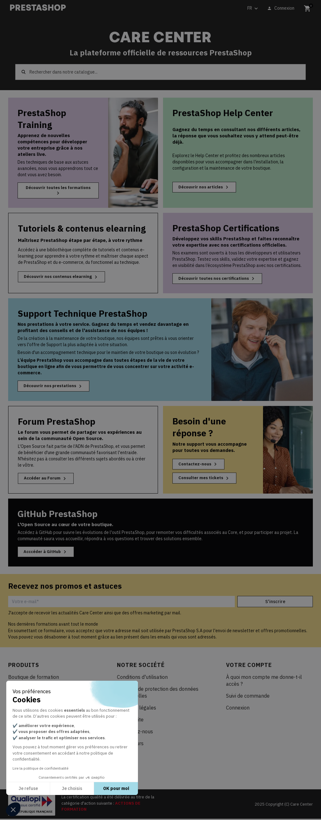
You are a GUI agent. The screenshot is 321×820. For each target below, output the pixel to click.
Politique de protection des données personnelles (157, 693)
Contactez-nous (199, 465)
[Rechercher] (160, 72)
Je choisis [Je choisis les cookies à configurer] (72, 788)
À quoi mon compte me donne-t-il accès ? (264, 681)
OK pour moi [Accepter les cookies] (116, 788)
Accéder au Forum (47, 479)
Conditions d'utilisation (142, 678)
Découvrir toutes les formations (58, 190)
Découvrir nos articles (206, 187)
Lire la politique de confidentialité (40, 768)
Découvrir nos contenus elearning (64, 277)
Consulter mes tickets (206, 479)
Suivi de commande (248, 697)
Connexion (238, 709)
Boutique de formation (33, 678)
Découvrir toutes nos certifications (220, 279)
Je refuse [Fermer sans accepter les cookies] (28, 788)
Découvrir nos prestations (56, 387)
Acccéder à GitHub (47, 553)
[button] (13, 809)
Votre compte (249, 666)
